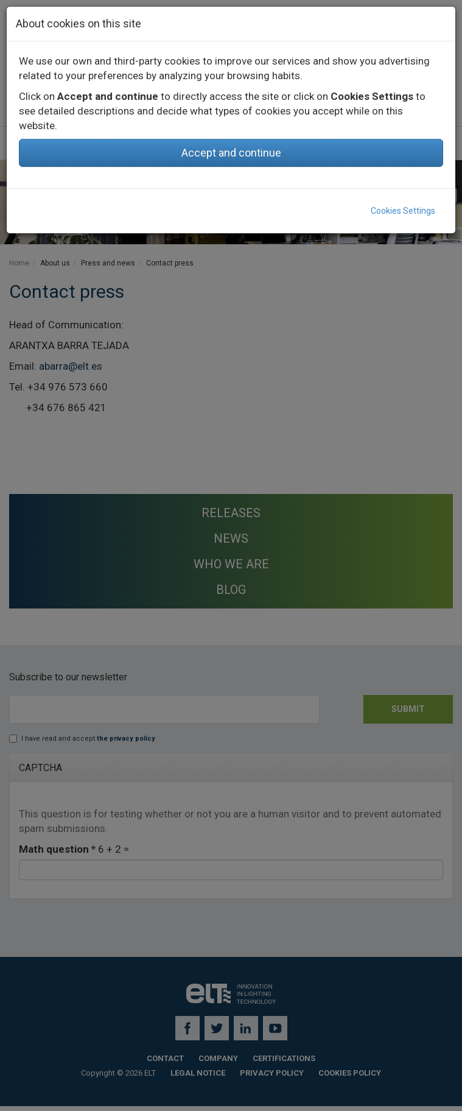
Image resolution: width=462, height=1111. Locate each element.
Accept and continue (231, 152)
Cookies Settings (403, 211)
